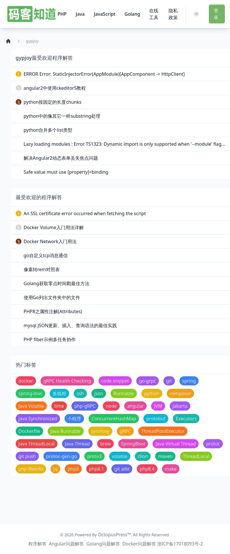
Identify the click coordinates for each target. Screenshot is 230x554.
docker (26, 381)
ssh (80, 393)
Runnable (123, 393)
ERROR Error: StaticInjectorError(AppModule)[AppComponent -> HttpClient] (104, 74)
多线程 (59, 393)
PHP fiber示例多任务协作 (50, 339)
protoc (213, 444)
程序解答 (37, 544)
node (111, 406)
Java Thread (77, 444)
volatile (119, 456)
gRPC (125, 431)
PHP (62, 14)
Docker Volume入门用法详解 (54, 227)
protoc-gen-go (61, 456)
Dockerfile (29, 431)
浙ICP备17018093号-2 (180, 544)
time (59, 406)
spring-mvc (31, 393)
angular (135, 406)
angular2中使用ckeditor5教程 (55, 88)
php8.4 (147, 469)
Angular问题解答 (66, 544)
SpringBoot (133, 444)
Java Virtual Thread (175, 444)
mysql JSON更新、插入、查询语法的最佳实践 (70, 325)
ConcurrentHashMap (113, 418)
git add (121, 469)
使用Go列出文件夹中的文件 (52, 297)
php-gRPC (84, 406)
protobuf (155, 418)
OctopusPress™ (114, 534)
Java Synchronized (38, 418)
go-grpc (147, 381)
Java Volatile (31, 406)
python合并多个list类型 (48, 130)
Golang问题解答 (103, 544)
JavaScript (104, 14)
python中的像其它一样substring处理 (62, 116)
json (98, 393)
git (169, 381)
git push (27, 456)
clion (143, 456)
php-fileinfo (31, 469)
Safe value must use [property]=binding (66, 172)
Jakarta (180, 406)
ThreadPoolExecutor (163, 431)
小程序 (74, 418)
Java (80, 14)
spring (189, 381)
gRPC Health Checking (67, 381)
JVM (158, 406)
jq (55, 469)
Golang (132, 14)
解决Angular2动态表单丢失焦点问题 (61, 158)
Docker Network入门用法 (50, 241)
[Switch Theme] (197, 14)
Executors (186, 418)
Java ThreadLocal (37, 444)
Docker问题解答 (139, 544)
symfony (100, 431)
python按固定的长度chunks (52, 102)
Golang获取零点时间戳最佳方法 (56, 283)
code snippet (115, 381)
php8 (73, 469)
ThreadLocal (196, 456)
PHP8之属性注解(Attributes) (53, 311)
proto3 (94, 456)
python (151, 393)
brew (105, 444)
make (171, 469)
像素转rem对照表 (42, 269)
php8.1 (96, 469)
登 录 (216, 14)
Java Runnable (66, 431)
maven (165, 456)
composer (180, 393)
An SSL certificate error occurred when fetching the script (85, 213)
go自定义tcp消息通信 (46, 255)
